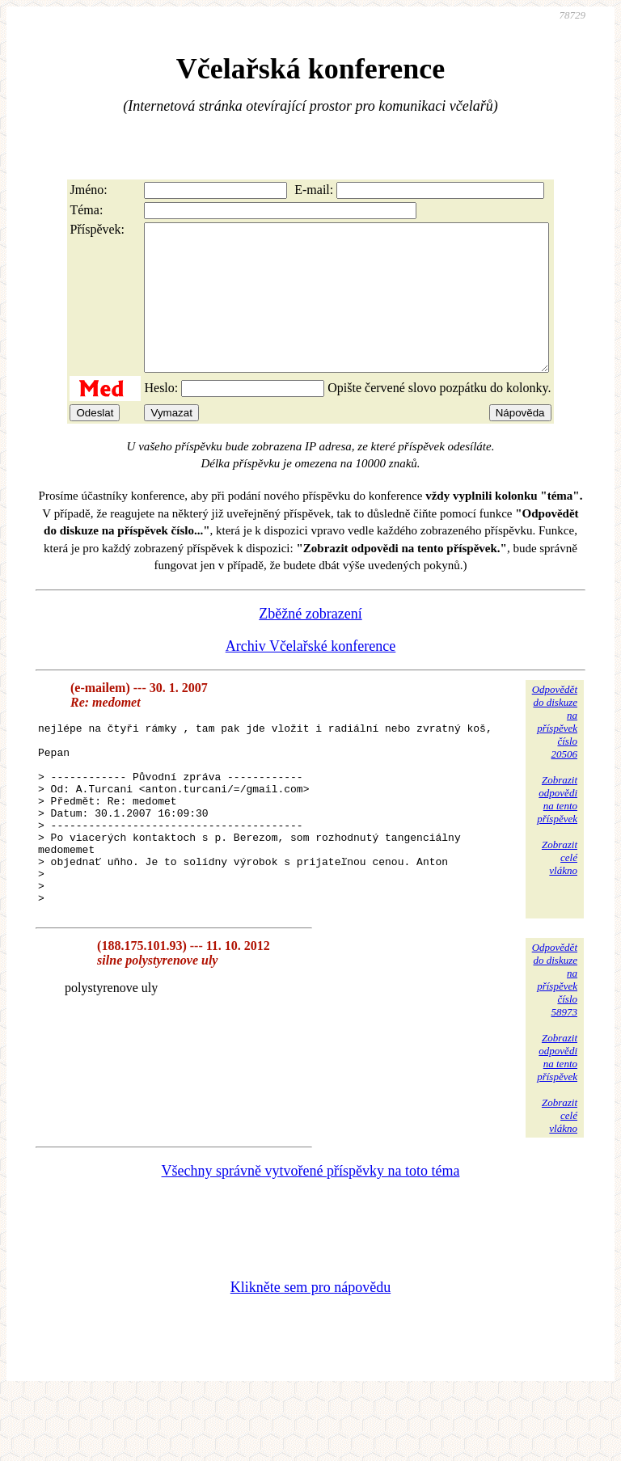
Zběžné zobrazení (310, 643)
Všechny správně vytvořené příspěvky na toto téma (311, 1236)
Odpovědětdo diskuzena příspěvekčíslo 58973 (554, 1045)
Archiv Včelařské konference (311, 675)
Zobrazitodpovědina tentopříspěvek (557, 828)
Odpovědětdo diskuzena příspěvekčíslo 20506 (554, 750)
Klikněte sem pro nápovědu (310, 1353)
